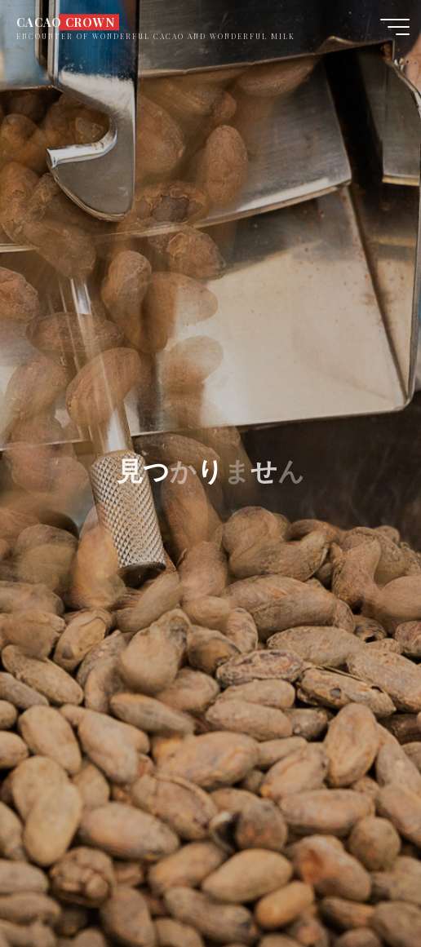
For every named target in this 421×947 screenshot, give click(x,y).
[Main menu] (395, 27)
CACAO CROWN (65, 22)
